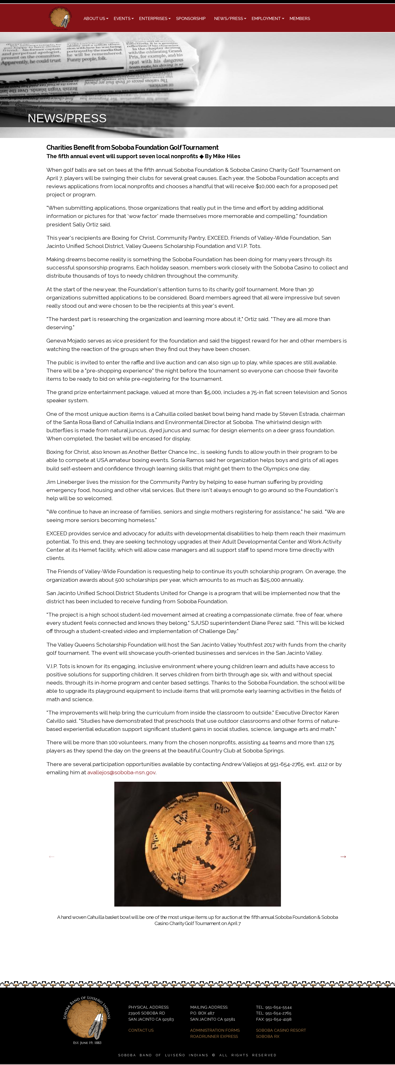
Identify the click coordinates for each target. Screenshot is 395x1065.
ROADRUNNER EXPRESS (214, 1036)
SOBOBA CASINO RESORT (281, 1030)
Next (343, 856)
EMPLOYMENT (266, 19)
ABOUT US (94, 19)
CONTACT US (141, 1030)
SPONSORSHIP (191, 18)
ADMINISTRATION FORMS (215, 1030)
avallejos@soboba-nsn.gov (121, 772)
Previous (51, 856)
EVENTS (121, 19)
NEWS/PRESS (228, 19)
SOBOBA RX (267, 1036)
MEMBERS (300, 18)
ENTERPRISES (153, 19)
